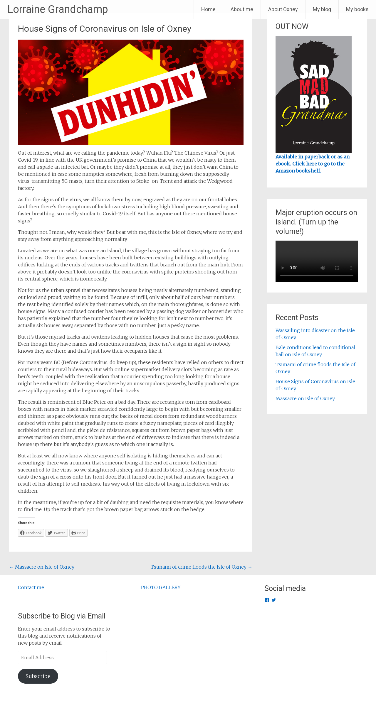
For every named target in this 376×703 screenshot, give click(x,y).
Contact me (31, 587)
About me (242, 9)
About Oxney (283, 9)
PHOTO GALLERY (161, 587)
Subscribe (38, 676)
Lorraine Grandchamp (57, 9)
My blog (322, 9)
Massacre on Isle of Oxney (41, 567)
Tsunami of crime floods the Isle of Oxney (201, 567)
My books (357, 9)
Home (208, 9)
